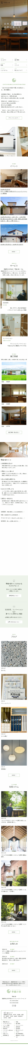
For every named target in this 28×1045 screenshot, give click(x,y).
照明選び (3, 769)
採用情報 (6, 1035)
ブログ (17, 1032)
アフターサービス (12, 518)
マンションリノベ (6, 703)
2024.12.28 (3, 818)
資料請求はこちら (13, 595)
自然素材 (11, 511)
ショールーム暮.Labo (8, 1030)
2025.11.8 (4, 964)
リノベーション (19, 1025)
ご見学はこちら (13, 557)
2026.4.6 (3, 701)
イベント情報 (6, 1025)
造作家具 (9, 521)
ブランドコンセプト (13, 118)
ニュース (5, 1032)
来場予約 (5, 1028)
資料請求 (18, 1026)
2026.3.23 (3, 734)
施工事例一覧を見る (13, 432)
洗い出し (3, 670)
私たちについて (19, 1030)
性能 (9, 514)
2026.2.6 (4, 956)
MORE (13, 251)
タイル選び (4, 736)
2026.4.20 (3, 668)
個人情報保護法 (19, 1033)
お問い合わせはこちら (13, 622)
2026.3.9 (3, 766)
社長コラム (5, 1033)
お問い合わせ (6, 1026)
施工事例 (18, 1023)
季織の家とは (6, 1021)
